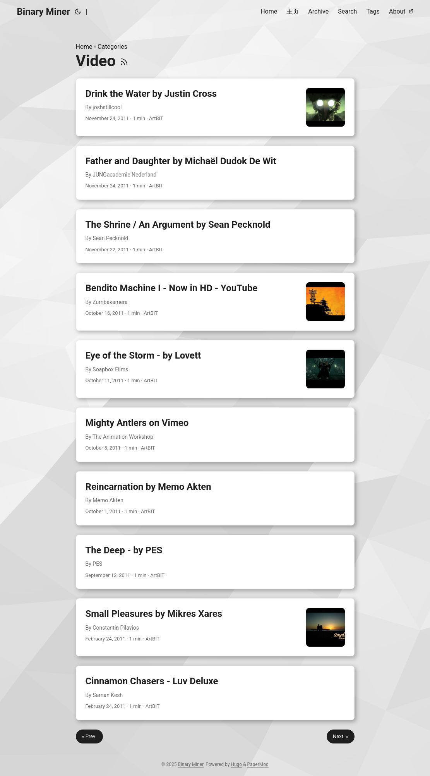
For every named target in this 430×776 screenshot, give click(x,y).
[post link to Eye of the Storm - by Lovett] (215, 369)
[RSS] (124, 61)
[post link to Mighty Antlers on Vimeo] (215, 434)
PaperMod (258, 764)
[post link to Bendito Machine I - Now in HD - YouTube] (215, 301)
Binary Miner (43, 11)
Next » (340, 736)
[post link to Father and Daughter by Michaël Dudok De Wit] (215, 172)
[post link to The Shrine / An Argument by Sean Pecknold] (215, 236)
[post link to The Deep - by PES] (215, 562)
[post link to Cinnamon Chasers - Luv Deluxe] (215, 692)
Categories (112, 46)
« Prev (89, 736)
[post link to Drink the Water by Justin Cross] (215, 107)
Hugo (236, 764)
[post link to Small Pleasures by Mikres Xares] (215, 627)
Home (84, 46)
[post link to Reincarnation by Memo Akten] (215, 498)
